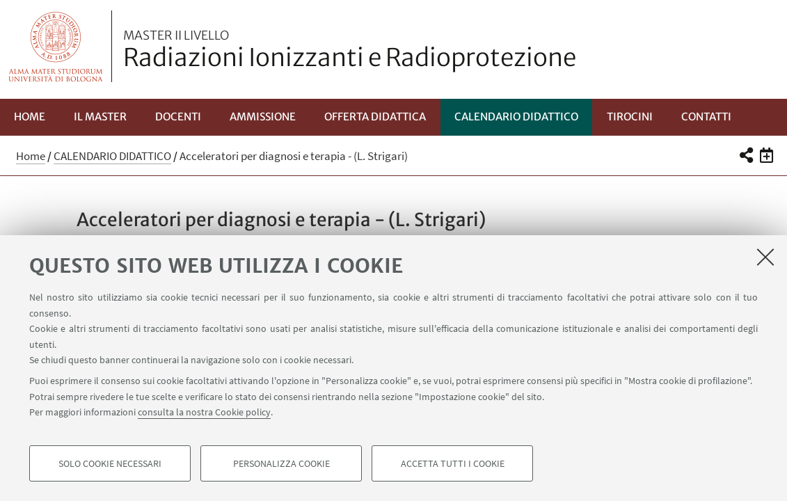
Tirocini (630, 116)
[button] (746, 155)
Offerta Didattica (375, 116)
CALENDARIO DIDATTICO (516, 116)
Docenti (178, 116)
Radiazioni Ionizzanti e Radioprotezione (349, 51)
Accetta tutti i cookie (452, 463)
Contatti (706, 116)
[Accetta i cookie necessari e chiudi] (765, 257)
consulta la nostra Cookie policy (204, 412)
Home (29, 116)
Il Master (100, 116)
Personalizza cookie (281, 463)
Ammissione (263, 116)
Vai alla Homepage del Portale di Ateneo (56, 46)
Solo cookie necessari (109, 463)
